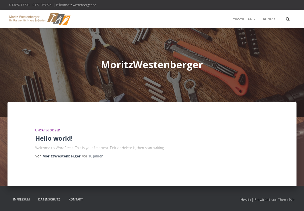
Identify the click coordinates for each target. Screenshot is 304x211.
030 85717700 (20, 5)
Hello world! (53, 138)
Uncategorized (47, 130)
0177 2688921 (43, 5)
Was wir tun (244, 19)
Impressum (21, 199)
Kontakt (270, 19)
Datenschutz (49, 199)
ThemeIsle (286, 199)
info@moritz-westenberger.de (76, 5)
